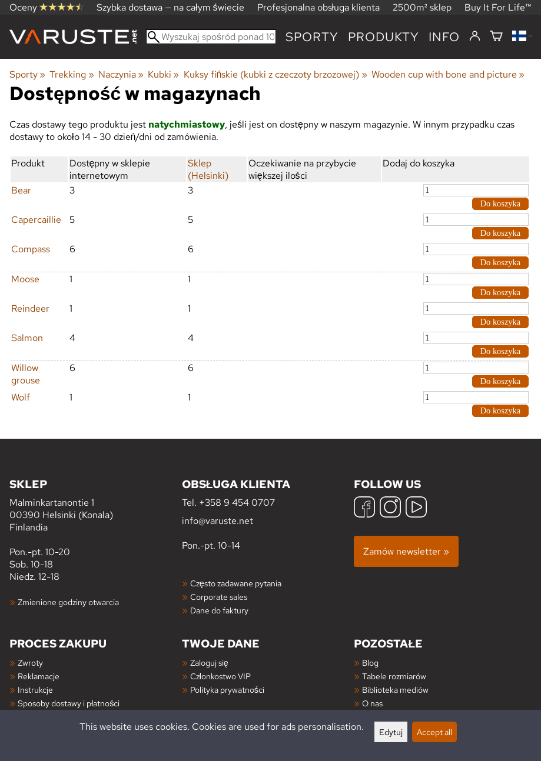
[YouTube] (416, 508)
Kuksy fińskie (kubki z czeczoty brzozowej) (275, 74)
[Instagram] (390, 508)
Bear (21, 190)
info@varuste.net (217, 521)
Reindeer (30, 308)
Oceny (46, 7)
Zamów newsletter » (406, 551)
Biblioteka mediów (395, 689)
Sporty (312, 37)
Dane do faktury (219, 610)
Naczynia (121, 74)
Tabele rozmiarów (394, 676)
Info (444, 37)
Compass (30, 249)
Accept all (434, 731)
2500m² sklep (422, 7)
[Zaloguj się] (474, 36)
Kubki (163, 74)
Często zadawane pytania (235, 583)
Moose (25, 279)
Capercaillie (36, 219)
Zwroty (30, 662)
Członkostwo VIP (220, 676)
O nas (372, 703)
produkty (383, 37)
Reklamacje (38, 676)
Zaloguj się (209, 662)
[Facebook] (364, 508)
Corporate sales (218, 596)
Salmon (27, 338)
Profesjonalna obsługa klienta (318, 7)
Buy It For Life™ (498, 7)
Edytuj (391, 731)
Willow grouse (25, 374)
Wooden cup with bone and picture (448, 74)
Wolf (20, 397)
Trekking (71, 74)
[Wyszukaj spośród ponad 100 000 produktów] (211, 36)
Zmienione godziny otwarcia (68, 602)
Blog (370, 662)
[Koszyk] (496, 36)
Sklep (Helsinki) (208, 169)
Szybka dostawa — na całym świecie (170, 7)
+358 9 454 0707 (237, 502)
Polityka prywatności (227, 689)
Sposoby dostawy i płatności (69, 703)
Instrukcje (35, 689)
